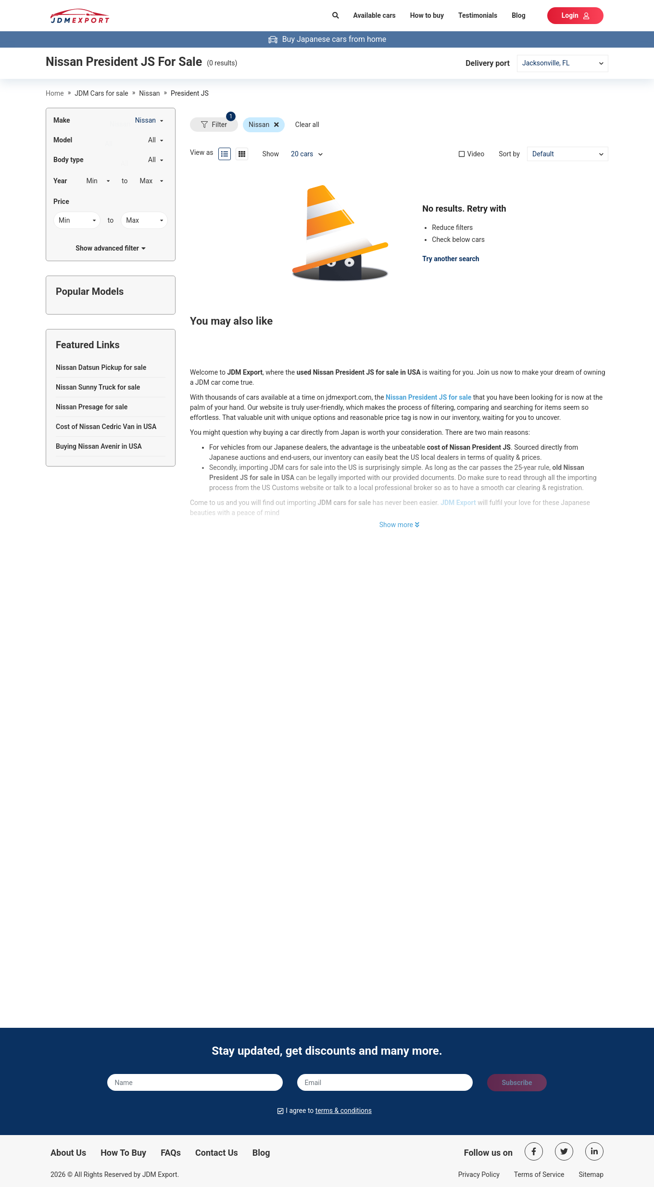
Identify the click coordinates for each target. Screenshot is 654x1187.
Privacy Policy (479, 1174)
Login (575, 15)
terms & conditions (343, 1110)
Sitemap (591, 1174)
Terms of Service (539, 1174)
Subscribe (517, 1082)
